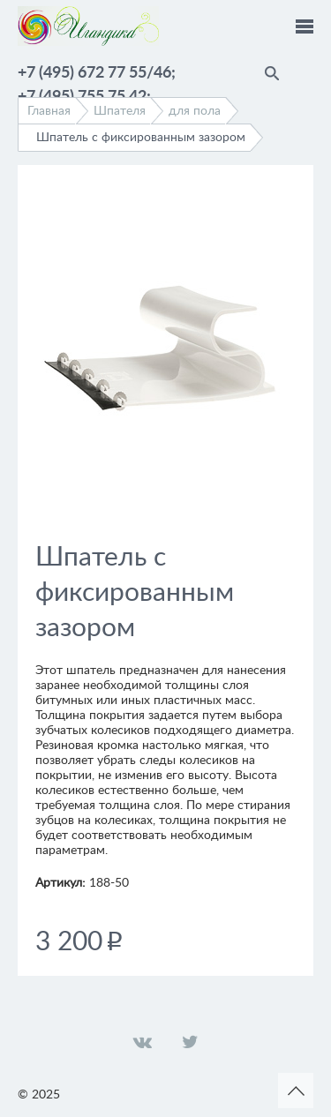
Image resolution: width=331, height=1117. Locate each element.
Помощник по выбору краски (304, 70)
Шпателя (120, 111)
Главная (49, 111)
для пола (195, 111)
